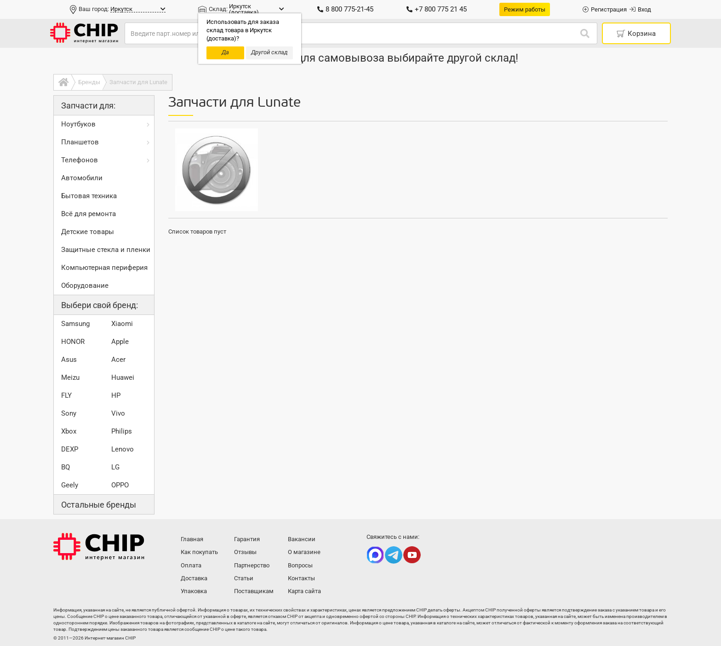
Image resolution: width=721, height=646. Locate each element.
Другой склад (269, 52)
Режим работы (524, 9)
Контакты (301, 578)
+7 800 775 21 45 (436, 9)
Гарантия (247, 539)
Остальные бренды (98, 504)
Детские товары (87, 232)
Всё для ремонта (88, 214)
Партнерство (251, 565)
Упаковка (194, 591)
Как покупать (199, 552)
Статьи (243, 578)
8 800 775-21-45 (345, 9)
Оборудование (85, 285)
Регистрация (605, 9)
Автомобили (82, 178)
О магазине (304, 552)
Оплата (191, 565)
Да (225, 52)
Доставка (194, 578)
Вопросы (300, 565)
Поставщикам (254, 591)
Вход (640, 9)
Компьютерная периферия (104, 267)
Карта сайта (304, 591)
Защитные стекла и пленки (105, 250)
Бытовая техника (89, 196)
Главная (192, 539)
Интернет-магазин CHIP (98, 546)
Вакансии (301, 539)
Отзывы (245, 552)
